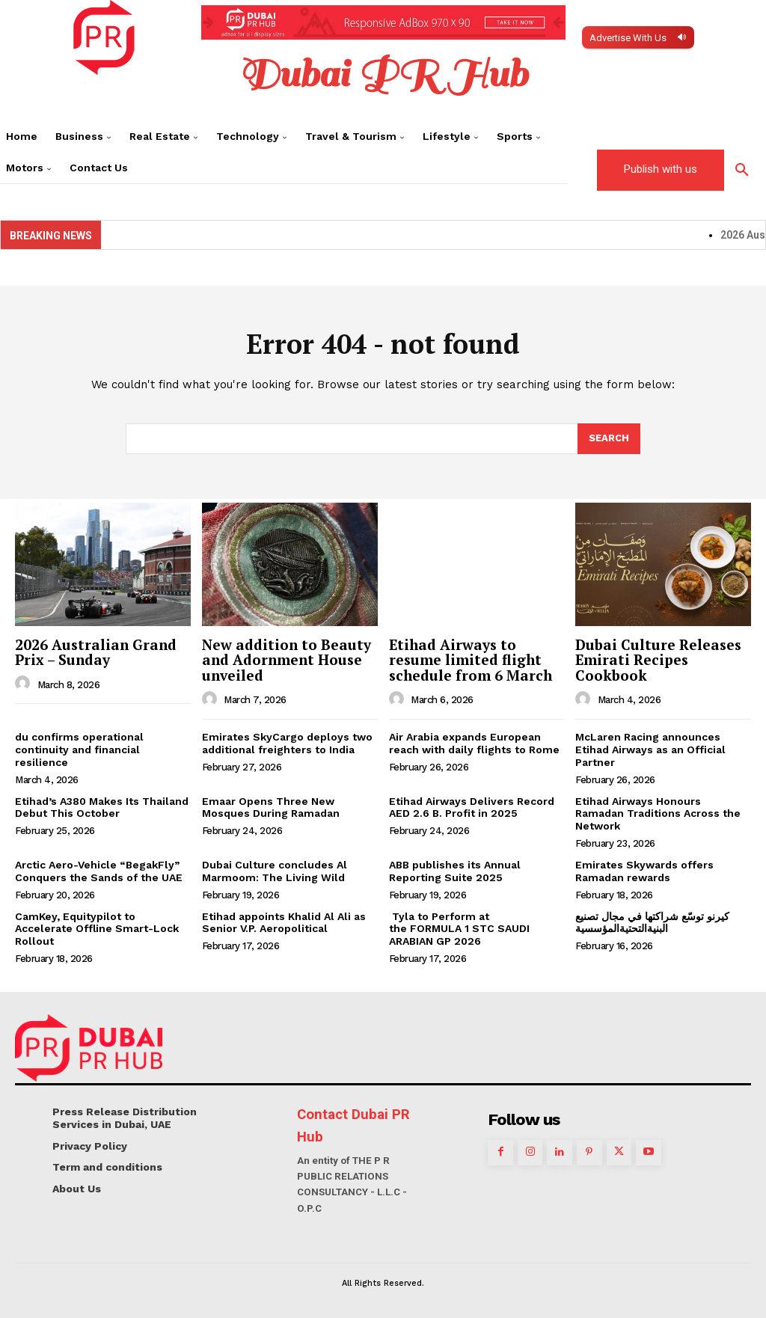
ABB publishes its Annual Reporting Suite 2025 (455, 871)
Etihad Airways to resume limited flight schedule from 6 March (470, 660)
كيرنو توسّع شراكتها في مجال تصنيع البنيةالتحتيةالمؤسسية (652, 922)
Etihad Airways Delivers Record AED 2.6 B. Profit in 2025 (471, 807)
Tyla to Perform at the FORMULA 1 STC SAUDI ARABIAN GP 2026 (459, 929)
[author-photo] (24, 683)
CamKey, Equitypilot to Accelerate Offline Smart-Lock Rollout (97, 929)
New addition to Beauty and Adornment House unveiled (286, 660)
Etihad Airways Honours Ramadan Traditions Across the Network (658, 814)
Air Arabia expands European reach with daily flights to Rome (474, 743)
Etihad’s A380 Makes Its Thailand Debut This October (102, 807)
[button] (742, 170)
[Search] (608, 439)
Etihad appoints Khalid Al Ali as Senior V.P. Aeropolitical (284, 922)
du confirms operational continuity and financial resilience (79, 749)
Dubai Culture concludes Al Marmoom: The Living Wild (274, 871)
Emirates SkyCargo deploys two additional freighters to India (287, 743)
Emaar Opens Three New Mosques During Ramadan (271, 807)
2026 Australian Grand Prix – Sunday (96, 652)
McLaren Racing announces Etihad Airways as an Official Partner (650, 749)
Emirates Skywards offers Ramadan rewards (644, 871)
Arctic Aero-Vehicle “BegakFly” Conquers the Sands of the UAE (99, 871)
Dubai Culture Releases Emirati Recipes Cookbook (658, 660)
